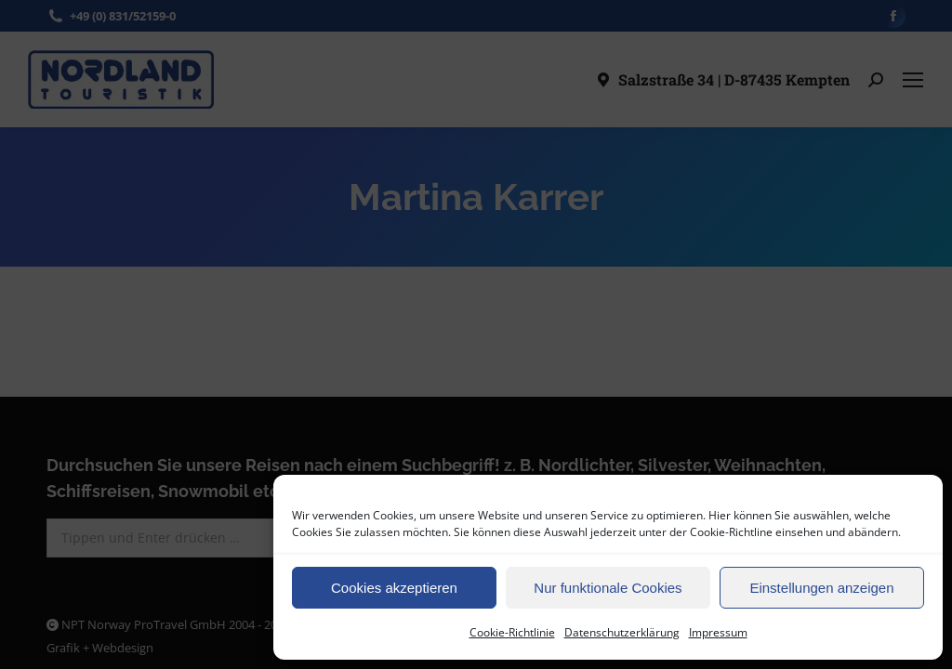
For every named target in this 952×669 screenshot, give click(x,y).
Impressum (718, 632)
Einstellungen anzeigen (821, 588)
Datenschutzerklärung (622, 632)
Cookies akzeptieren (394, 588)
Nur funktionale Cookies (607, 588)
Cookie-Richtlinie (512, 632)
